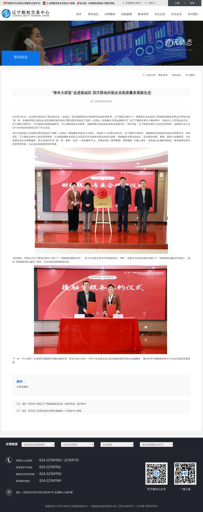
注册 (177, 3)
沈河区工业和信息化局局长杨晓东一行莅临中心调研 (55, 410)
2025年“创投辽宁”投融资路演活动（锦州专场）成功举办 (57, 403)
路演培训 (143, 14)
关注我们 (193, 14)
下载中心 (152, 3)
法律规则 (109, 14)
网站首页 (163, 75)
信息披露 (126, 14)
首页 (79, 14)
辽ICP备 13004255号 (147, 506)
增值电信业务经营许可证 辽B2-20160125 (112, 506)
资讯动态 (93, 14)
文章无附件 (22, 386)
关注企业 (159, 14)
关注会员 (176, 14)
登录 (192, 3)
